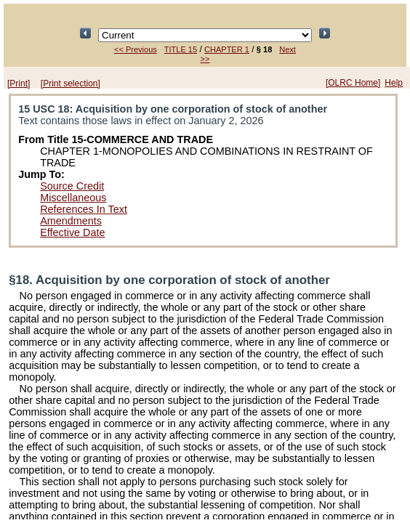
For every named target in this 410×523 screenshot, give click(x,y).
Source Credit (72, 186)
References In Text (83, 209)
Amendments (71, 221)
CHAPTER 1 (226, 49)
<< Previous (135, 49)
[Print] (18, 83)
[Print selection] (70, 83)
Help (394, 83)
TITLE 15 (180, 49)
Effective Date (72, 232)
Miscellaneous (73, 197)
